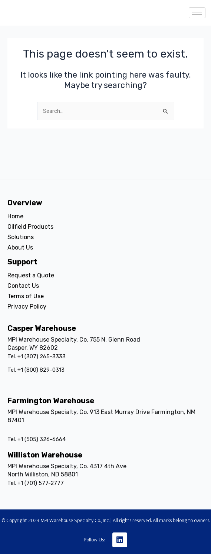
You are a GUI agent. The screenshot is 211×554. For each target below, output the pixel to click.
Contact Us (23, 285)
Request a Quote (30, 275)
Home (15, 216)
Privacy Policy (26, 306)
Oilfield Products (30, 226)
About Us (20, 247)
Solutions (20, 237)
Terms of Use (25, 296)
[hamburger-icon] (197, 12)
